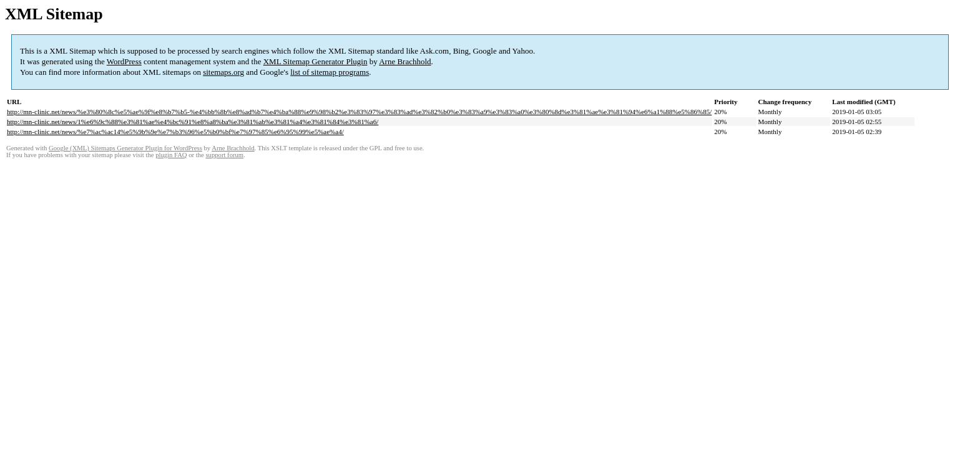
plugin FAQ (171, 155)
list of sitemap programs (329, 72)
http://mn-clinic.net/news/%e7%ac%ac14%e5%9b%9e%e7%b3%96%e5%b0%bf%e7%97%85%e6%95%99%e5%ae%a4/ (175, 131)
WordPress (124, 61)
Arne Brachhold (405, 61)
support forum (224, 155)
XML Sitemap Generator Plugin (315, 61)
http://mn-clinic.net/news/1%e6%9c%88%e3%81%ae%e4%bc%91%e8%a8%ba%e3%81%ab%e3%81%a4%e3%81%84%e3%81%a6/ (192, 121)
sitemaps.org (223, 72)
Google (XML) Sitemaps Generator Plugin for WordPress (125, 148)
